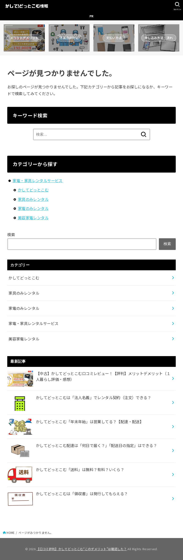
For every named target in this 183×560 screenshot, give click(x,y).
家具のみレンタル (33, 199)
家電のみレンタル (33, 208)
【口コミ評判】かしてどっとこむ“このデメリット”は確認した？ (81, 549)
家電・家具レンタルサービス (37, 180)
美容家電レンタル (33, 217)
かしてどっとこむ (33, 190)
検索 (11, 234)
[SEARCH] (177, 6)
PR (92, 16)
